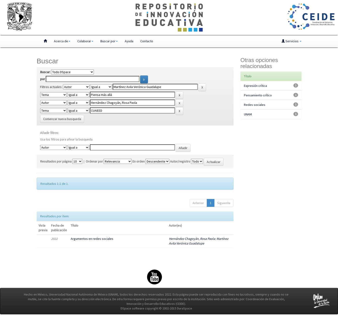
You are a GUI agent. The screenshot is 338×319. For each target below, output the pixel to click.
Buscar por (109, 41)
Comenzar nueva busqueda (62, 119)
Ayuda (129, 41)
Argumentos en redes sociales (92, 239)
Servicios (292, 41)
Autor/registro (180, 161)
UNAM (248, 114)
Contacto (146, 41)
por (42, 79)
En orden (138, 161)
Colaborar (85, 41)
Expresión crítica (255, 86)
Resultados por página (56, 161)
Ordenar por (94, 161)
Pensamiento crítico (258, 95)
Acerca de (62, 41)
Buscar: (45, 72)
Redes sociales (254, 105)
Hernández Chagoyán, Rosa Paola (192, 239)
